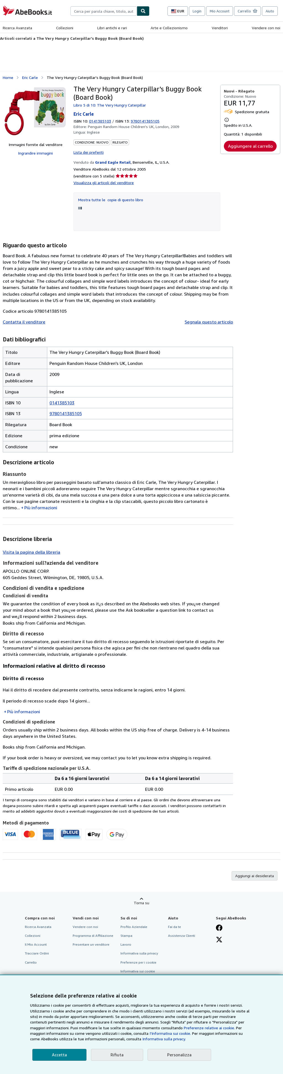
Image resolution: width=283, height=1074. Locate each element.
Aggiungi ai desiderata (254, 875)
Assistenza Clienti (181, 936)
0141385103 (100, 121)
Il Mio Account (36, 944)
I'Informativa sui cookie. (170, 1033)
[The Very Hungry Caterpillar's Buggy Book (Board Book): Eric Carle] (35, 111)
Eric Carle (30, 77)
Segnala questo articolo (209, 322)
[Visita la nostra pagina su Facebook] (219, 928)
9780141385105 (65, 413)
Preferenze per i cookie (138, 962)
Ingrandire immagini (35, 153)
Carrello (31, 962)
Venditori (220, 27)
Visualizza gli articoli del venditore (104, 182)
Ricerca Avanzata (17, 27)
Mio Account (219, 11)
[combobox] (103, 11)
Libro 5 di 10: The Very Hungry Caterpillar (110, 105)
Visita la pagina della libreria (31, 552)
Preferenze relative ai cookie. (209, 1027)
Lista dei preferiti (89, 152)
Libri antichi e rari (112, 27)
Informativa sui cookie (137, 971)
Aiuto (270, 11)
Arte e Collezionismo (169, 27)
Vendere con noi (266, 27)
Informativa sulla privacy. (164, 1038)
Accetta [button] (59, 1054)
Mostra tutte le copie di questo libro (110, 199)
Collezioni (64, 27)
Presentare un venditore (91, 944)
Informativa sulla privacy (139, 953)
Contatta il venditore (24, 322)
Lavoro (125, 944)
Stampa (126, 936)
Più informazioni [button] (40, 507)
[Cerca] (143, 11)
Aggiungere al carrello (250, 146)
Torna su (141, 902)
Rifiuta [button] (117, 1054)
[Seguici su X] (219, 940)
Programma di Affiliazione (93, 936)
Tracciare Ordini (37, 953)
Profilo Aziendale (133, 927)
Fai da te (174, 927)
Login (197, 11)
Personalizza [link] (179, 1054)
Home (8, 77)
